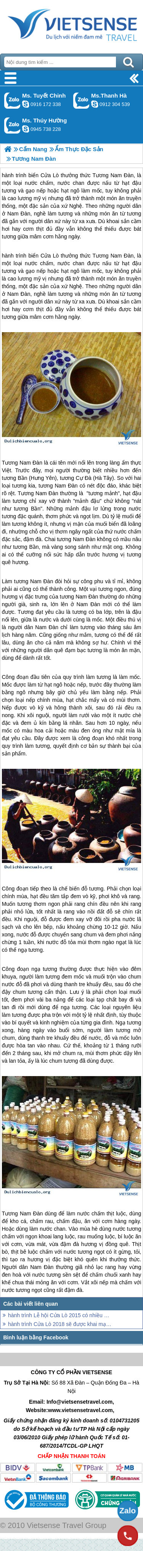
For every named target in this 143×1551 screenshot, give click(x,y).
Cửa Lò (49, 256)
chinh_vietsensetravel (25, 104)
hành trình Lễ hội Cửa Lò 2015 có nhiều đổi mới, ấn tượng (60, 1315)
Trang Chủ (71, 25)
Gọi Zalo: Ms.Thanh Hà (81, 100)
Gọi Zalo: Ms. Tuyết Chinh (12, 100)
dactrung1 (25, 129)
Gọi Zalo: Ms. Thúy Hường (12, 125)
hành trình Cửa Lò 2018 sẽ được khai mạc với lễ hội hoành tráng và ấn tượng (60, 1324)
